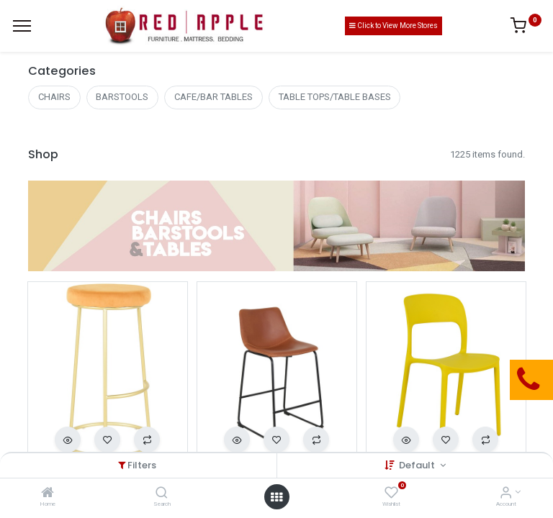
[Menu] (22, 26)
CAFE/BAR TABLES (213, 96)
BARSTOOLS (122, 96)
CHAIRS (54, 96)
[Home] (47, 494)
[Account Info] (506, 494)
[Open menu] (276, 497)
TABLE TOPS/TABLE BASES (335, 96)
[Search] (161, 494)
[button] (68, 440)
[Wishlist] (391, 494)
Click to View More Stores (393, 25)
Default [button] (418, 465)
